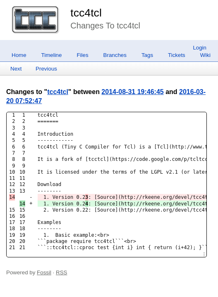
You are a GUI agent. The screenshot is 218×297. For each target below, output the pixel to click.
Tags (147, 55)
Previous (46, 69)
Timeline (51, 55)
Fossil (44, 272)
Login (199, 48)
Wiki (205, 55)
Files (82, 55)
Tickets (176, 55)
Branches (115, 55)
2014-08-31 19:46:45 (132, 91)
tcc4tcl (86, 13)
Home (19, 55)
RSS (61, 272)
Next (16, 69)
